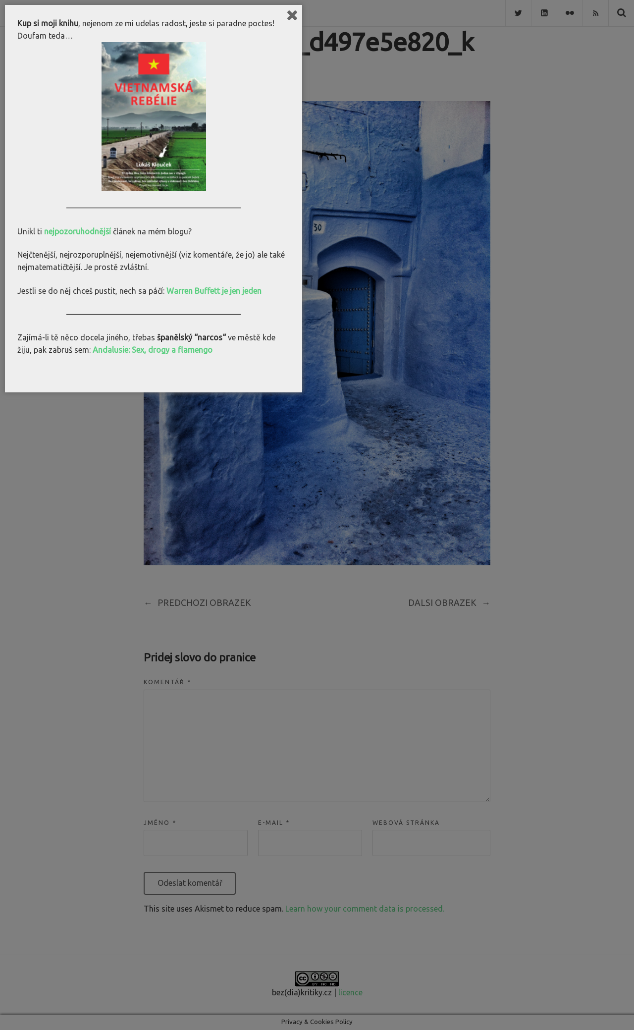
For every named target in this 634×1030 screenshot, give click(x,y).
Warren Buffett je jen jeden (214, 290)
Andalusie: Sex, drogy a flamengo (152, 349)
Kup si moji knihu (47, 23)
